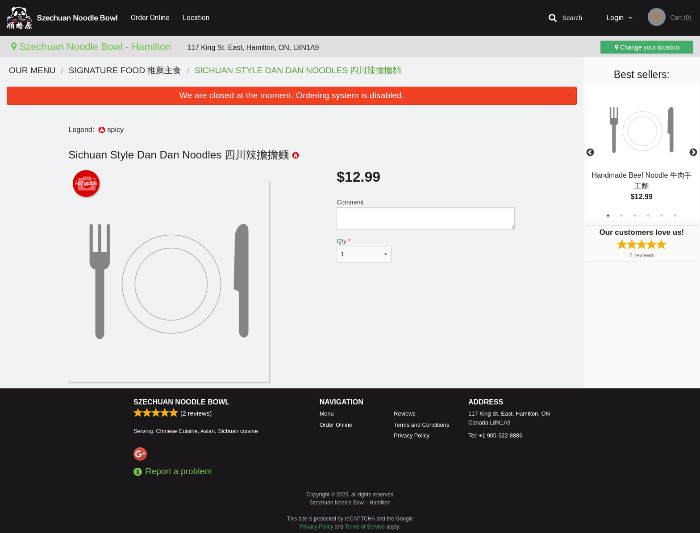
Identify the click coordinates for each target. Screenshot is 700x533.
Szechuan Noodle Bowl (181, 402)
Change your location (647, 47)
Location (196, 17)
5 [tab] (661, 215)
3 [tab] (634, 215)
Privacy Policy (411, 435)
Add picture (86, 183)
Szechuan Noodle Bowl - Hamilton (92, 46)
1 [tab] (608, 215)
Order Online (150, 17)
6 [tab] (675, 215)
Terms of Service (365, 527)
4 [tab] (648, 215)
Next (693, 152)
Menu (327, 413)
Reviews (404, 413)
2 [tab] (621, 215)
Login (615, 17)
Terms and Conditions (421, 424)
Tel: (495, 435)
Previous (590, 152)
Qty (364, 249)
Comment (426, 214)
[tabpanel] (642, 152)
